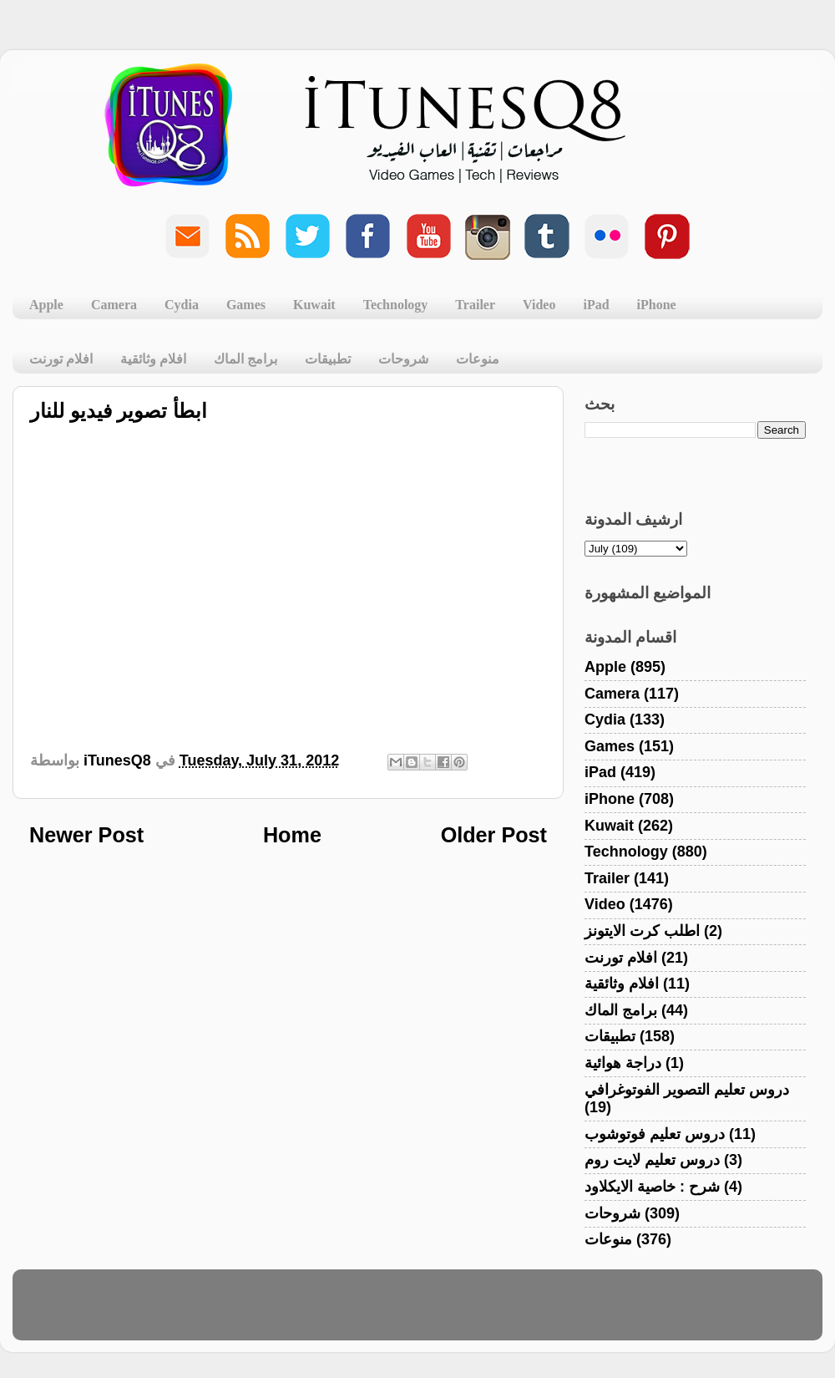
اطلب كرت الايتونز (642, 931)
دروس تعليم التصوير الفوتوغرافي (686, 1089)
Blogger (497, 1312)
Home (292, 835)
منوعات (477, 359)
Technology (395, 304)
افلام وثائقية (153, 359)
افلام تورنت (61, 359)
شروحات (403, 359)
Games (246, 304)
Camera (114, 304)
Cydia (181, 304)
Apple (46, 304)
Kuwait (314, 304)
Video (539, 304)
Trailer (475, 304)
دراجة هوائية (622, 1063)
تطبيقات (328, 359)
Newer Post (86, 835)
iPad (596, 304)
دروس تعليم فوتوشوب (654, 1134)
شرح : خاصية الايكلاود (652, 1186)
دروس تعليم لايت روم (652, 1160)
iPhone (656, 304)
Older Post (494, 835)
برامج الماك (245, 359)
